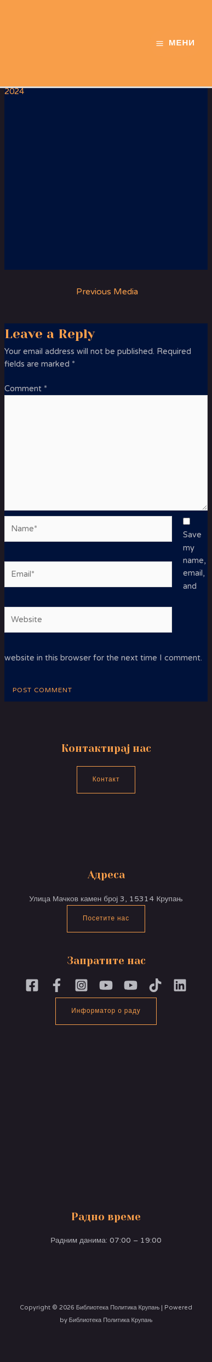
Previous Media (107, 292)
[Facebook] (32, 985)
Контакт (106, 779)
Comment (25, 388)
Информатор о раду (106, 1011)
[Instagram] (81, 985)
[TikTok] (155, 985)
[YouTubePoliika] (106, 985)
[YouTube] (130, 985)
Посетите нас (106, 918)
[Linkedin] (180, 985)
